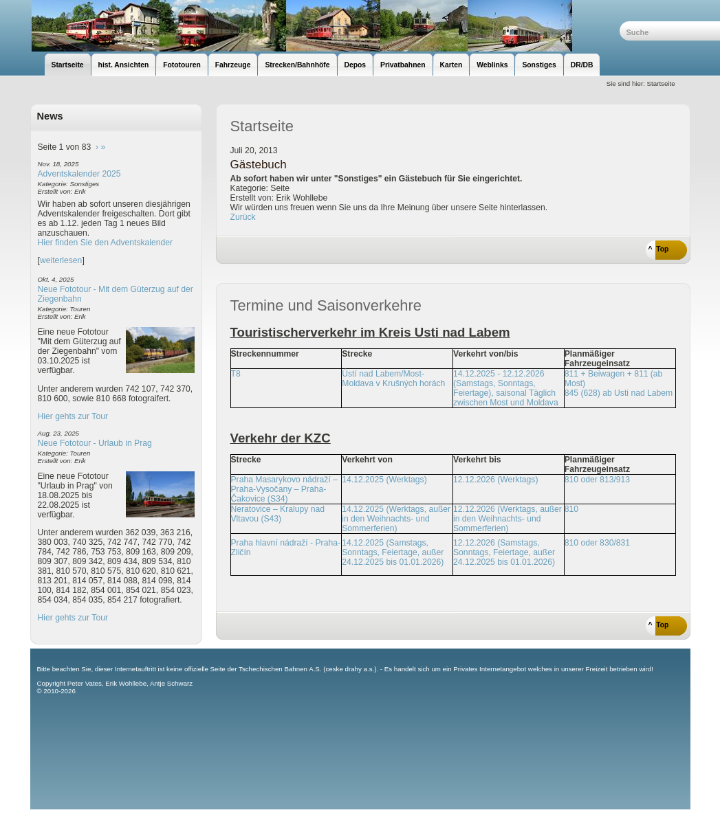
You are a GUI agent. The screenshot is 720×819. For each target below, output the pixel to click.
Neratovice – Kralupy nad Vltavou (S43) (278, 514)
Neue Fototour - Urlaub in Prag (95, 443)
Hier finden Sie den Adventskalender (105, 242)
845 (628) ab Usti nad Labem (619, 393)
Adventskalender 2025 (79, 174)
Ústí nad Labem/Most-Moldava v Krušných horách (393, 378)
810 (571, 509)
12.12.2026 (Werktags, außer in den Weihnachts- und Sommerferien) (507, 518)
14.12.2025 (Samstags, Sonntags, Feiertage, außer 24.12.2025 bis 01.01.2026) (393, 552)
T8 (236, 374)
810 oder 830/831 (597, 543)
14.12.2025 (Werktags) (384, 479)
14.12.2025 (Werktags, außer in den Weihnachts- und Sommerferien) (396, 518)
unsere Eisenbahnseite (325, 26)
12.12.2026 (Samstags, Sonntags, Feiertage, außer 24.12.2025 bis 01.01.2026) (504, 552)
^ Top (658, 249)
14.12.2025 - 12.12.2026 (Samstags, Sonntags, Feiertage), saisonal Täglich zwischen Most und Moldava (505, 388)
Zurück (243, 217)
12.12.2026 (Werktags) (495, 479)
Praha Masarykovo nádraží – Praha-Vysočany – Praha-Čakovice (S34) (284, 489)
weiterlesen (61, 260)
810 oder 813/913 (597, 479)
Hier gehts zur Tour (73, 416)
